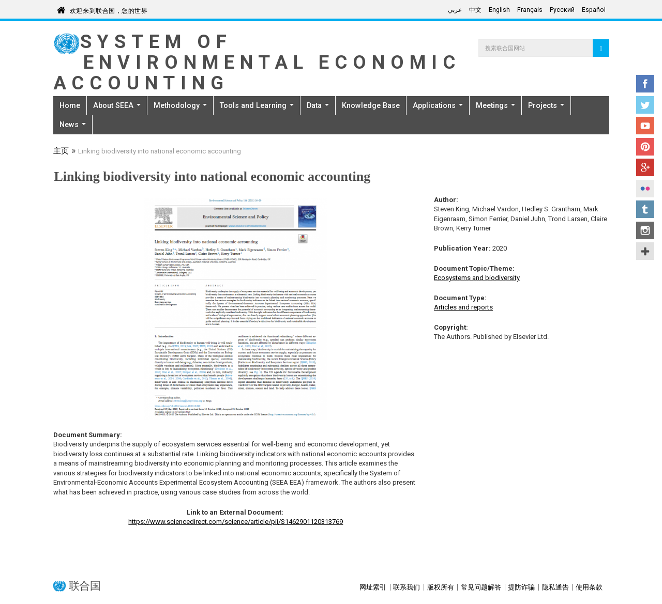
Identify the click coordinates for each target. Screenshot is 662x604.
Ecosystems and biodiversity (477, 278)
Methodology (180, 105)
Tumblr (645, 209)
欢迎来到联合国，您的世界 (109, 9)
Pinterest (645, 147)
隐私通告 (555, 587)
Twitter (645, 105)
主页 (61, 152)
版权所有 (440, 587)
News (72, 124)
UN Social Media (645, 251)
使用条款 (589, 587)
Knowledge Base (371, 105)
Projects (546, 105)
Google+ (645, 167)
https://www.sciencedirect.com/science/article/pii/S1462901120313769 (235, 521)
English (499, 9)
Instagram (645, 230)
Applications (438, 105)
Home (69, 105)
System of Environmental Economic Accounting (257, 62)
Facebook (645, 83)
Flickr (645, 188)
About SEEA (117, 105)
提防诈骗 (521, 587)
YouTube (645, 125)
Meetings (495, 105)
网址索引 (372, 587)
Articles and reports (463, 307)
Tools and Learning (257, 105)
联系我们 (406, 587)
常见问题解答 (481, 587)
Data (318, 105)
